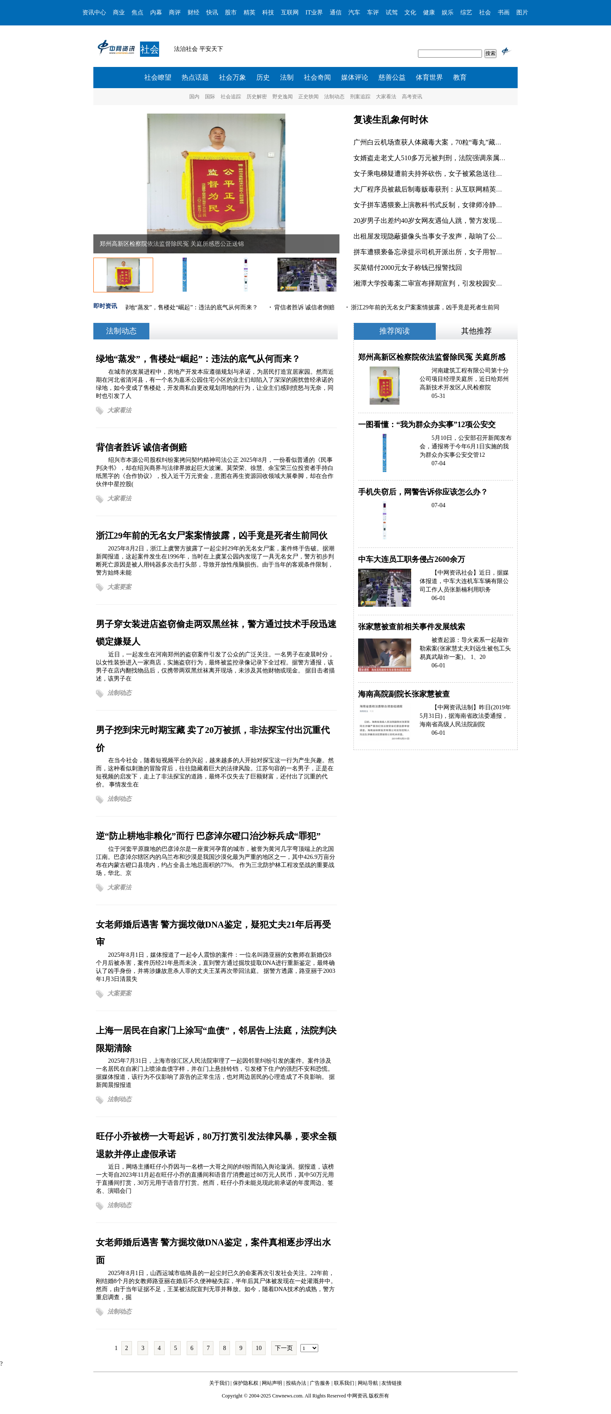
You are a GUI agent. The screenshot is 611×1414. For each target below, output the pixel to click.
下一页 (284, 1348)
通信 (336, 12)
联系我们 (344, 1383)
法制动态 (334, 97)
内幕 (156, 12)
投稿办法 (296, 1383)
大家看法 (386, 97)
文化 (410, 12)
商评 (175, 12)
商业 (119, 12)
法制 (287, 77)
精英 (249, 12)
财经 (193, 12)
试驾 (392, 12)
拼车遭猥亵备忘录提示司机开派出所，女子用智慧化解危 (438, 252)
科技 (268, 12)
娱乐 (448, 12)
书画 (504, 12)
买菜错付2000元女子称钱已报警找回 (407, 267)
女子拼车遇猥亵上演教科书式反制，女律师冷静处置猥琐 (438, 204)
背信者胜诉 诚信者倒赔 (305, 307)
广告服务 (320, 1383)
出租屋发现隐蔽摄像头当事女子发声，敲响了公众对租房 (438, 236)
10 (259, 1348)
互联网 (290, 12)
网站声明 (272, 1383)
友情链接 (391, 1383)
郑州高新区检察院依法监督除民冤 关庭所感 (431, 357)
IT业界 (314, 12)
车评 (373, 12)
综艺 (466, 12)
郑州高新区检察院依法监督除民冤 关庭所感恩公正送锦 (172, 244)
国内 (194, 97)
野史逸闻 (282, 97)
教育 (460, 77)
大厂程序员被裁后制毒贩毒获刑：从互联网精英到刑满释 (438, 189)
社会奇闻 (317, 77)
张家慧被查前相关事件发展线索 (411, 626)
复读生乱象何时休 (390, 119)
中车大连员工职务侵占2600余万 (411, 559)
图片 (522, 12)
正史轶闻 (308, 97)
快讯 (212, 12)
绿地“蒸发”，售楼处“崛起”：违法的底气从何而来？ (191, 307)
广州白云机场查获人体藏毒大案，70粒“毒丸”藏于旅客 (434, 142)
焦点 (137, 12)
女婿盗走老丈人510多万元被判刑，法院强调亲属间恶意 (436, 157)
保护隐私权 (245, 1383)
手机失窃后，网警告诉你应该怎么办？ (423, 492)
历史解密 (257, 97)
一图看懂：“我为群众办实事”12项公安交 (427, 424)
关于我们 (219, 1383)
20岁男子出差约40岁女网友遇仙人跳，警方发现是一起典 (438, 220)
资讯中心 (94, 12)
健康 (429, 12)
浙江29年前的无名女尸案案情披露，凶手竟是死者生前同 (425, 307)
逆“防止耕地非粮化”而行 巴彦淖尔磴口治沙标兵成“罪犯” (208, 836)
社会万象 (232, 77)
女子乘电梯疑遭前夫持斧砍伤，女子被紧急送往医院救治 (438, 173)
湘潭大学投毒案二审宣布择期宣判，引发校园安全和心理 (438, 283)
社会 (485, 12)
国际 (210, 97)
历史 (263, 77)
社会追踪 (231, 97)
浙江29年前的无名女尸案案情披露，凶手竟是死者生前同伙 (212, 535)
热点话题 (195, 77)
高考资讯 (412, 97)
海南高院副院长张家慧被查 (404, 694)
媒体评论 (354, 77)
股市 (231, 12)
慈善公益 (392, 77)
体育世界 (429, 77)
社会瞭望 (157, 77)
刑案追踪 (360, 97)
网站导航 (368, 1383)
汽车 (354, 12)
